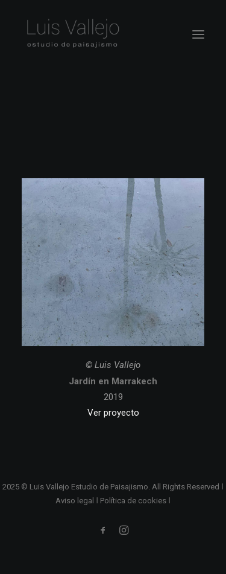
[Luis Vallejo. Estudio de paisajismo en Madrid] (72, 34)
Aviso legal (74, 500)
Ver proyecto (113, 412)
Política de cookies (133, 500)
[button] (198, 34)
